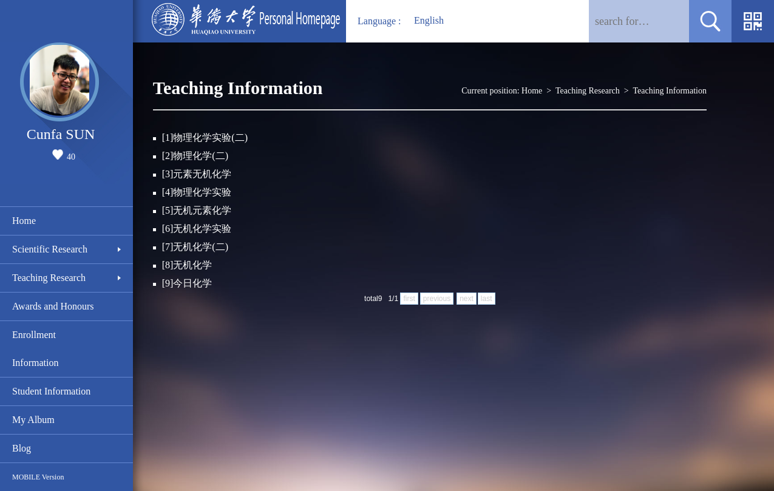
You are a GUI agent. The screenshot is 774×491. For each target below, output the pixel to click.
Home (24, 220)
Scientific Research (49, 249)
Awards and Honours (53, 306)
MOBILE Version (38, 477)
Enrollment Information (35, 349)
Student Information (51, 391)
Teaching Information (670, 90)
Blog (21, 448)
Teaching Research (49, 278)
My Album (33, 420)
